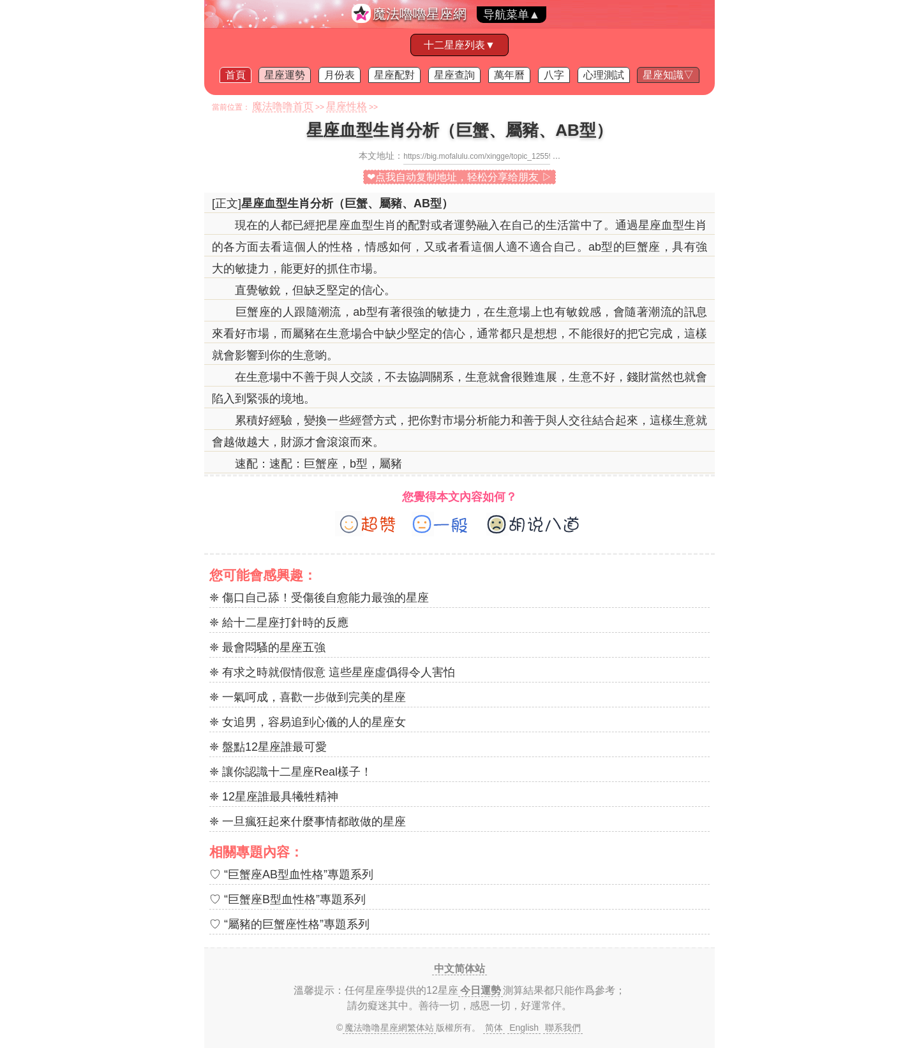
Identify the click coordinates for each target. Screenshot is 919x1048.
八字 (554, 75)
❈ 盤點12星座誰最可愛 (268, 747)
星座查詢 (454, 75)
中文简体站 (459, 968)
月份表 (339, 75)
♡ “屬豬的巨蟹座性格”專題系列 (289, 924)
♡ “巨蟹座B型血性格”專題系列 (287, 899)
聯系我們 (563, 1027)
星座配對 (394, 75)
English (524, 1027)
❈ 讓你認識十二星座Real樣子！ (290, 771)
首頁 (235, 75)
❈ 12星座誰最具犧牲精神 (273, 796)
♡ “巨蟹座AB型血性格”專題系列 (291, 874)
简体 (494, 1027)
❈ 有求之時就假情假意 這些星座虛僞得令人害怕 (332, 672)
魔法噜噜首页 (282, 106)
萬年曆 (509, 75)
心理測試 (603, 75)
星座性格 (346, 106)
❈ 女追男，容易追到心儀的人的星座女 (307, 722)
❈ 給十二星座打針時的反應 (278, 622)
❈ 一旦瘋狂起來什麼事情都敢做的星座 (307, 821)
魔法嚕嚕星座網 (420, 13)
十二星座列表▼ (459, 45)
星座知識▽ (668, 75)
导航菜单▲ (512, 14)
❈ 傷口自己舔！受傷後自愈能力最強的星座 (319, 597)
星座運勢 (284, 75)
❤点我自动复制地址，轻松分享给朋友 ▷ (459, 177)
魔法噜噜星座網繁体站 (389, 1027)
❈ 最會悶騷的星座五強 (267, 647)
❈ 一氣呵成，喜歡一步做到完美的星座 (307, 697)
